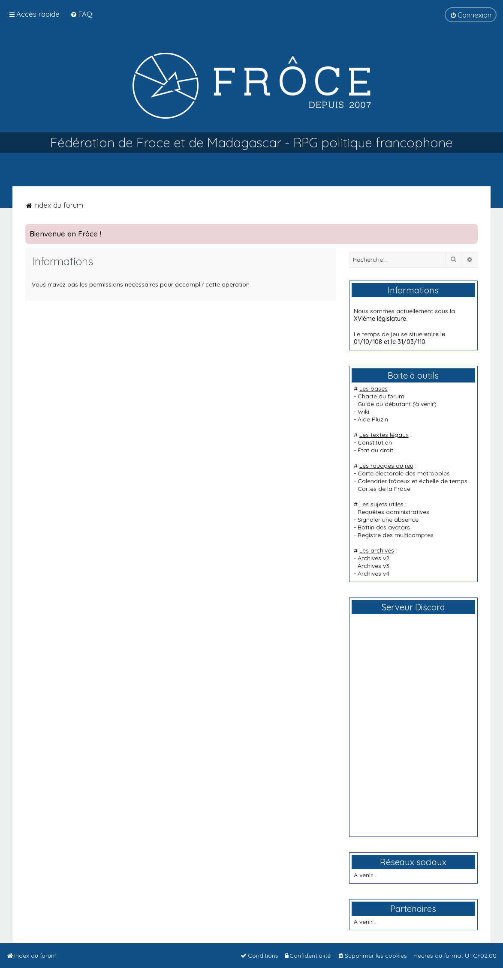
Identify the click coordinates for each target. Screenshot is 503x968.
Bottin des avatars (384, 527)
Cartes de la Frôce (384, 489)
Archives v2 (373, 558)
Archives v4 (373, 573)
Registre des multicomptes (396, 535)
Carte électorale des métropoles (404, 473)
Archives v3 (373, 566)
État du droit (375, 450)
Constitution (375, 442)
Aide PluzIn (373, 419)
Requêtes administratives (393, 512)
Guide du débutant (384, 404)
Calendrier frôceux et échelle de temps (412, 481)
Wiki (363, 411)
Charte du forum (381, 396)
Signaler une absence (388, 519)
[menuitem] (81, 14)
